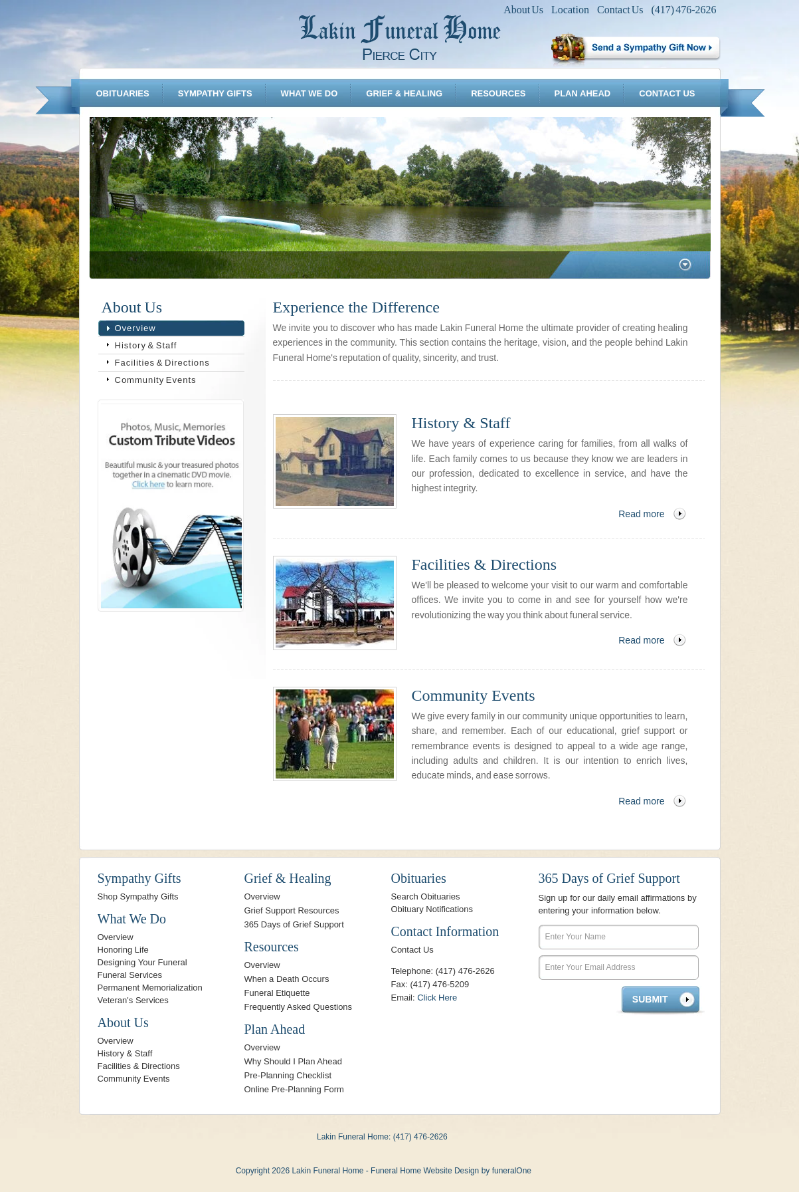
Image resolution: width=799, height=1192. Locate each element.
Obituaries (122, 93)
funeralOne (511, 1170)
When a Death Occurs (286, 979)
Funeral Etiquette (277, 993)
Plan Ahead (583, 93)
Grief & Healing (404, 93)
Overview (135, 328)
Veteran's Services (133, 1000)
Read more (641, 514)
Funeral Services (130, 975)
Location (570, 9)
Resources (498, 93)
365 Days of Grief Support (294, 924)
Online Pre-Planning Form (294, 1089)
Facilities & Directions (162, 363)
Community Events (156, 380)
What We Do (309, 93)
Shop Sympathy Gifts (138, 896)
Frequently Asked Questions (298, 1007)
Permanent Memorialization (150, 988)
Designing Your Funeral (142, 962)
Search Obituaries (425, 896)
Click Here (437, 998)
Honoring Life (123, 950)
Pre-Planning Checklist (288, 1075)
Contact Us (620, 9)
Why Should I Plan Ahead (293, 1061)
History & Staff (146, 345)
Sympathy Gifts (215, 93)
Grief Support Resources (291, 910)
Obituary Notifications (432, 909)
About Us (523, 9)
